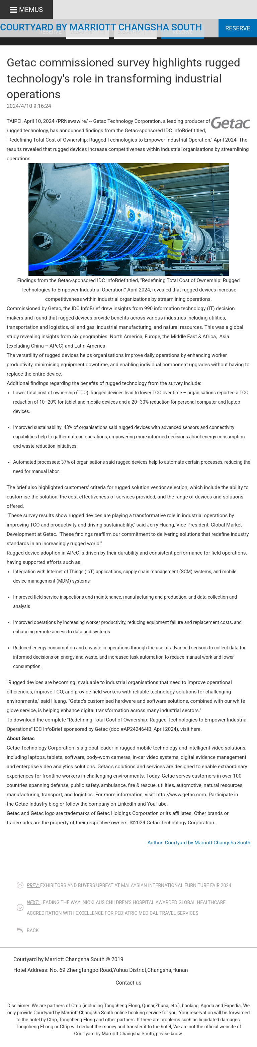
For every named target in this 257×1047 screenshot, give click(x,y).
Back (33, 930)
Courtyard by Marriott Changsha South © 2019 (68, 959)
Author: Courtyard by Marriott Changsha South (199, 843)
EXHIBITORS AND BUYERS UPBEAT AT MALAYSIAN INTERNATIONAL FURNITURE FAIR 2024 (129, 885)
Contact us (129, 983)
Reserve (237, 28)
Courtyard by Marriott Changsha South (101, 27)
